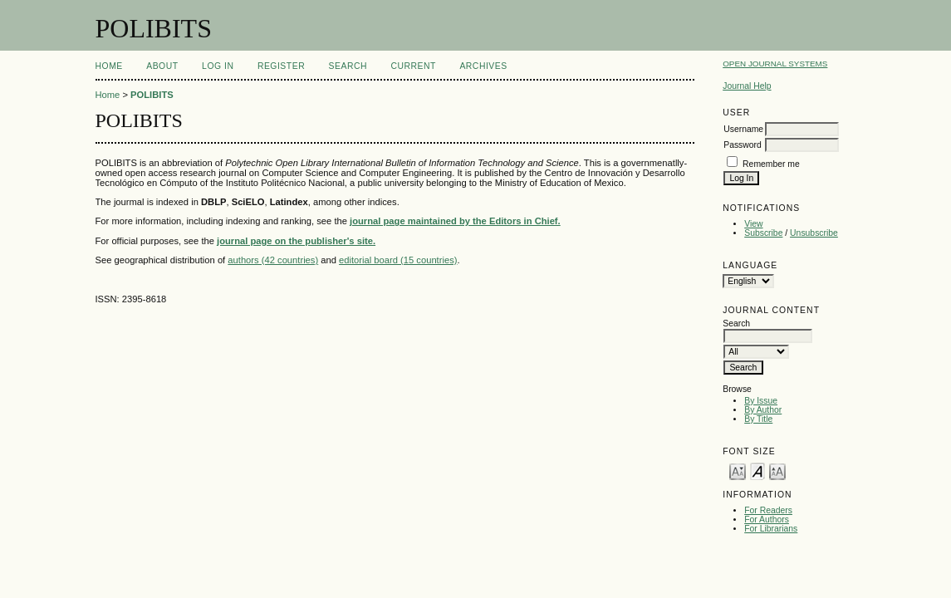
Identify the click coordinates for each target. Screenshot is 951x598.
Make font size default (757, 470)
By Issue (760, 400)
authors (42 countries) (273, 260)
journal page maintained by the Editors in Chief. (455, 221)
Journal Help (747, 86)
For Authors (766, 519)
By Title (758, 419)
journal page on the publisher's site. (296, 241)
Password (742, 145)
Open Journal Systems (775, 63)
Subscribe (763, 233)
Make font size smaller (737, 470)
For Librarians (770, 528)
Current (413, 66)
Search (348, 66)
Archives (483, 66)
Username (743, 129)
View (753, 223)
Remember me (771, 164)
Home (109, 66)
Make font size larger (777, 470)
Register (281, 66)
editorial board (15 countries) (398, 260)
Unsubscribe (814, 233)
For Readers (768, 510)
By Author (763, 409)
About (162, 66)
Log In (217, 66)
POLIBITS (152, 95)
